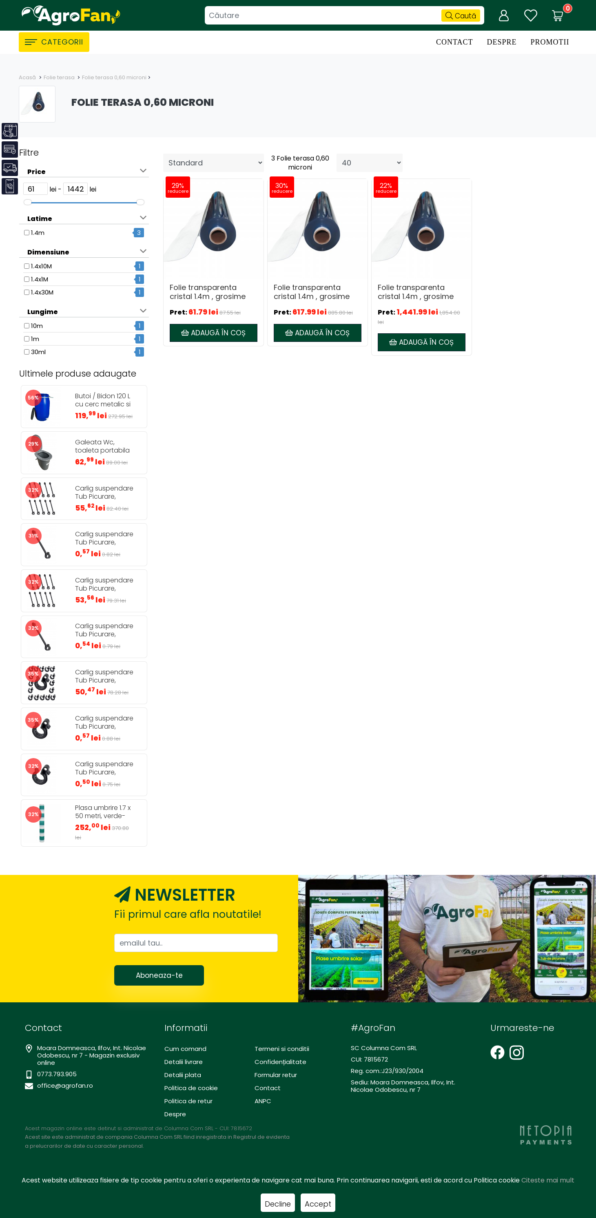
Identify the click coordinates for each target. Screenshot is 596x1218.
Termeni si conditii (282, 1048)
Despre (501, 42)
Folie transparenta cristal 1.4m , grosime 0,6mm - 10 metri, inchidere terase (312, 292)
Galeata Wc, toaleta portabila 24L (102, 450)
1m (35, 339)
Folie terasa (60, 77)
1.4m (37, 232)
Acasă (27, 77)
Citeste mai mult (547, 1180)
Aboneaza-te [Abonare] (159, 975)
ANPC (263, 1101)
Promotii (549, 42)
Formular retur (276, 1075)
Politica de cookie (191, 1088)
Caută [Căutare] (460, 16)
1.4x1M (39, 279)
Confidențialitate (280, 1061)
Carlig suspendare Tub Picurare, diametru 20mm (104, 726)
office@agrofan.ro (65, 1085)
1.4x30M (42, 292)
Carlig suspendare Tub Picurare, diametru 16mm (104, 772)
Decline (278, 1204)
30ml (38, 352)
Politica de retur (188, 1101)
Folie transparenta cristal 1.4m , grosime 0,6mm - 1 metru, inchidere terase (208, 292)
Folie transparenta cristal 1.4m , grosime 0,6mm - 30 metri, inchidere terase (416, 292)
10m (37, 325)
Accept (318, 1204)
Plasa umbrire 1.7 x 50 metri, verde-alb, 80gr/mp (103, 816)
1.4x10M (41, 266)
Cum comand (185, 1048)
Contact (454, 42)
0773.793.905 (57, 1074)
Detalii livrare (183, 1061)
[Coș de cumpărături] (557, 15)
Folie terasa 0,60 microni (114, 77)
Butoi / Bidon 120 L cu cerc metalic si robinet (103, 404)
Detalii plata (182, 1075)
